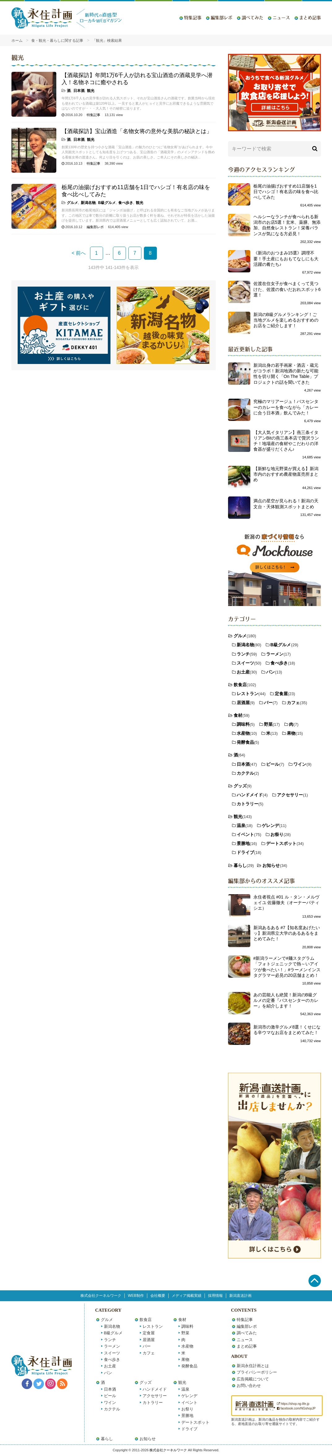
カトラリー (247, 803)
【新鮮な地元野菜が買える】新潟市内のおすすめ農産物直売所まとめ (285, 474)
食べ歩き (125, 203)
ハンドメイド (250, 794)
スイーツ (245, 662)
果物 (291, 733)
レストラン (247, 693)
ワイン (299, 764)
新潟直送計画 (240, 1295)
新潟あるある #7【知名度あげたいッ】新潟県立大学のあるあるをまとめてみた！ (286, 933)
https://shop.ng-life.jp (293, 1403)
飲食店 (240, 684)
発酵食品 (245, 742)
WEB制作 (136, 1295)
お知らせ (271, 865)
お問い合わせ (249, 1385)
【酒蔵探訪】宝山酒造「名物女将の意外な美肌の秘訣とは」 (137, 131)
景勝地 (243, 843)
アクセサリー (290, 794)
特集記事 (192, 17)
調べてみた (252, 17)
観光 (90, 91)
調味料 (243, 724)
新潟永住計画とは (253, 1365)
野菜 (268, 724)
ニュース (281, 17)
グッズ (240, 785)
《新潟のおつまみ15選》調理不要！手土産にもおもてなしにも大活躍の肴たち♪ (285, 258)
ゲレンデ (270, 825)
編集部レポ (221, 17)
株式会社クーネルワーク (100, 1295)
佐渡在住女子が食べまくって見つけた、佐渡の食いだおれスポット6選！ (287, 289)
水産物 (243, 733)
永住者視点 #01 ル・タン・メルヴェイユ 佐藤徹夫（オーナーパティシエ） (286, 902)
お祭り (276, 834)
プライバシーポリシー (257, 1372)
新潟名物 (88, 203)
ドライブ (245, 852)
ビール (272, 764)
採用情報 (215, 1295)
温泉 (241, 825)
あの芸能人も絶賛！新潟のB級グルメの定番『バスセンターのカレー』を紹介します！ (285, 1000)
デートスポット (281, 843)
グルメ (72, 203)
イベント (245, 834)
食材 (238, 715)
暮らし (240, 865)
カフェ (293, 702)
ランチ (243, 654)
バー (268, 702)
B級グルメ (107, 203)
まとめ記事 (310, 17)
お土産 (243, 671)
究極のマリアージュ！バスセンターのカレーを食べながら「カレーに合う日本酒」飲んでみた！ (285, 407)
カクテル (245, 773)
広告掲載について (253, 1379)
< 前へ (79, 253)
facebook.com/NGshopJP (296, 1408)
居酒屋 (243, 702)
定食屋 (281, 693)
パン (270, 671)
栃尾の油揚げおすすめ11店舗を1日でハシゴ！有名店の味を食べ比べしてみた (285, 192)
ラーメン (274, 654)
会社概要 (157, 1295)
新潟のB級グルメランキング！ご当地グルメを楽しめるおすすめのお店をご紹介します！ (285, 320)
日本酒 (78, 91)
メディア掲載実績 (186, 1295)
